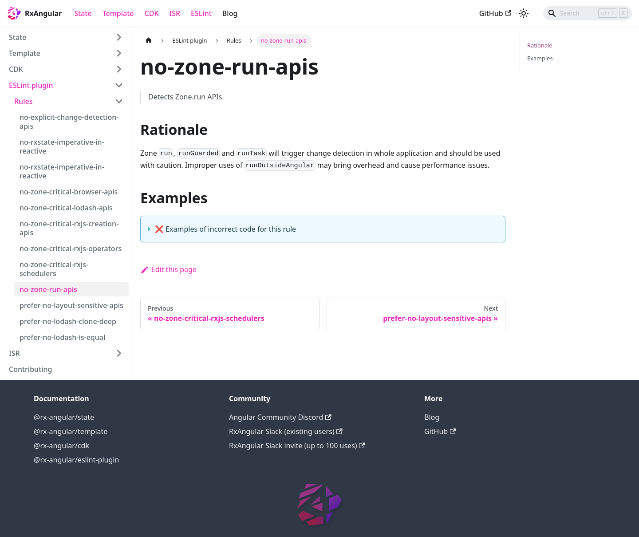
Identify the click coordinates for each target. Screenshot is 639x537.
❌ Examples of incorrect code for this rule (225, 229)
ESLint (201, 13)
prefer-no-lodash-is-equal (62, 337)
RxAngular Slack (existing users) (286, 431)
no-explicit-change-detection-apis (69, 121)
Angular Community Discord (280, 417)
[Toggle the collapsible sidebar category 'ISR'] (119, 353)
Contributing (30, 369)
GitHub (495, 13)
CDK (152, 13)
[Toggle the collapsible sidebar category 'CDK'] (119, 69)
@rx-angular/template (70, 431)
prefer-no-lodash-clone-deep (68, 321)
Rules (23, 101)
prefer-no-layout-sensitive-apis (71, 305)
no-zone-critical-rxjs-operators (71, 248)
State (82, 13)
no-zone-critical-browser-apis (69, 192)
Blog (229, 13)
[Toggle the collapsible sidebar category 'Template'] (119, 53)
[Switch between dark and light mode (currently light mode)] (524, 13)
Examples (540, 58)
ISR (175, 13)
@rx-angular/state (64, 417)
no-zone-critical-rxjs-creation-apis (69, 228)
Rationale (539, 45)
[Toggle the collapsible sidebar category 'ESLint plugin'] (119, 85)
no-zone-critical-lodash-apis (66, 208)
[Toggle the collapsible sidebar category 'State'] (119, 37)
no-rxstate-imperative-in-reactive (62, 146)
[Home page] (148, 40)
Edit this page (168, 269)
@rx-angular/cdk (61, 445)
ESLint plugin (31, 85)
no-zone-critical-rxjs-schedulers (54, 269)
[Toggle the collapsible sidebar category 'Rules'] (119, 101)
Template (118, 13)
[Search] (587, 13)
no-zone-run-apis (48, 289)
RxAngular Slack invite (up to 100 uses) (297, 445)
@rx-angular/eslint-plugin (76, 460)
